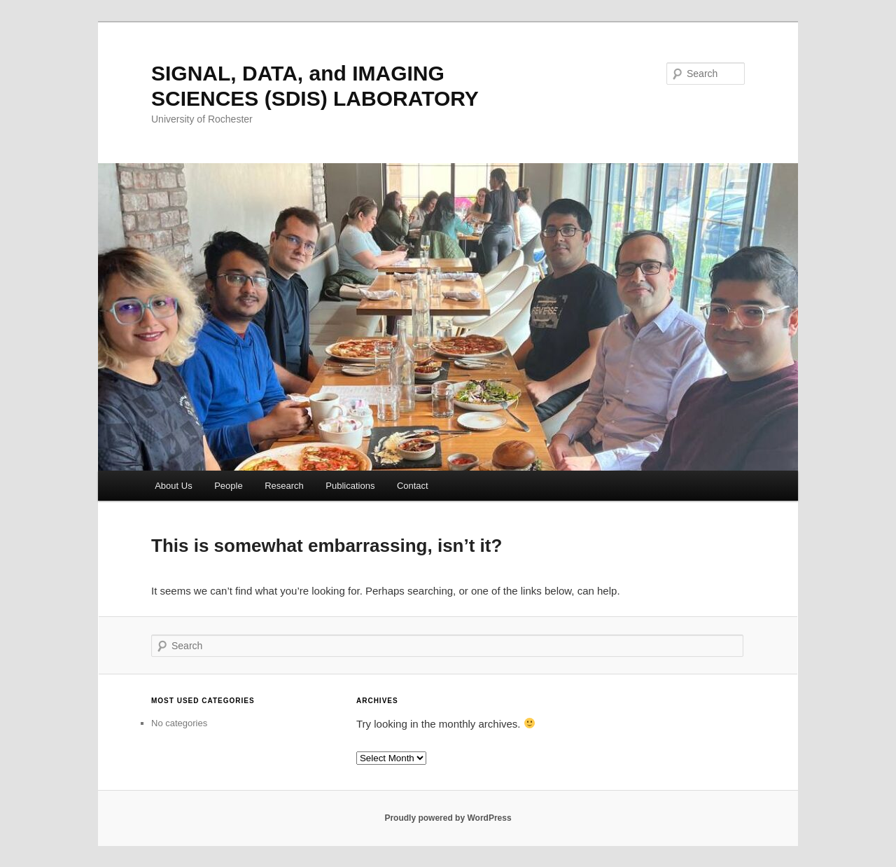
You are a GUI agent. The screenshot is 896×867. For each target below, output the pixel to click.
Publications (350, 485)
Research (284, 485)
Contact (412, 485)
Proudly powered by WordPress (447, 818)
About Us (173, 485)
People (228, 485)
